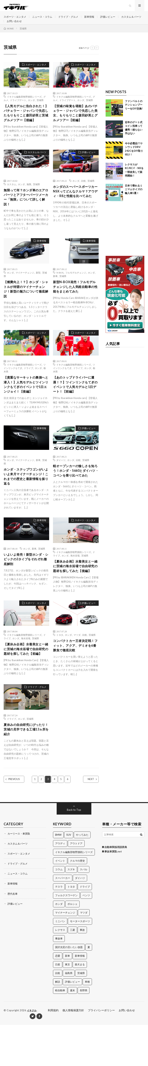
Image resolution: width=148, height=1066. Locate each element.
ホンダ (31, 108)
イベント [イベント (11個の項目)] (60, 902)
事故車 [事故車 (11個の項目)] (59, 979)
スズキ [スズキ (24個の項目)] (71, 910)
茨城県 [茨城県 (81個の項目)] (81, 1014)
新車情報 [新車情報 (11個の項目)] (80, 997)
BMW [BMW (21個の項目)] (58, 876)
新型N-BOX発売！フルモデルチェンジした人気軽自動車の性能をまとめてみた (75, 304)
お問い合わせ (42, 26)
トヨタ (59, 669)
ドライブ (28, 386)
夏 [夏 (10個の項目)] (88, 988)
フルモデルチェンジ (75, 289)
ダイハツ (61, 486)
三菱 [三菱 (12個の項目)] (72, 971)
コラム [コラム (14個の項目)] (59, 910)
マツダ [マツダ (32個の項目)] (83, 953)
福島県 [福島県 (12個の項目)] (68, 1014)
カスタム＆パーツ (17, 26)
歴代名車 (13, 934)
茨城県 (40, 108)
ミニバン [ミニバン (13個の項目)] (60, 962)
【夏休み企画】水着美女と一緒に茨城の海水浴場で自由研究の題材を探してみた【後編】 (74, 597)
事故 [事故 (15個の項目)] (82, 971)
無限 (29, 199)
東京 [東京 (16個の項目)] (67, 1005)
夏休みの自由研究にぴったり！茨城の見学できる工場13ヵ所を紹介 (25, 770)
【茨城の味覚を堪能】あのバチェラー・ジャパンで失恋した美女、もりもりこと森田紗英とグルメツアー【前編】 (74, 124)
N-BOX (60, 289)
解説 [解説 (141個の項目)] (57, 1023)
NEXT (87, 820)
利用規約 (53, 1051)
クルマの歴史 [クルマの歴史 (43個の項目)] (77, 902)
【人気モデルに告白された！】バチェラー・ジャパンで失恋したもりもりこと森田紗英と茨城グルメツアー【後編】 (25, 124)
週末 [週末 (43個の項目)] (72, 1031)
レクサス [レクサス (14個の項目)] (60, 971)
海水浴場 (75, 583)
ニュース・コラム (45, 19)
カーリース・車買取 (20, 874)
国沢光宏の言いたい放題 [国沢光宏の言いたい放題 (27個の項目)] (69, 988)
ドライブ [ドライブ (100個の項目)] (85, 927)
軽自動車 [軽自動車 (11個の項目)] (60, 1031)
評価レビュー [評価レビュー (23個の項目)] (72, 1023)
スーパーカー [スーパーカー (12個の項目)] (62, 919)
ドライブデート (18, 108)
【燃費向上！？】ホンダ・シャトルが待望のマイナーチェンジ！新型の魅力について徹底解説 (25, 307)
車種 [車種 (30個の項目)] (87, 1023)
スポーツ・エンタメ (16, 19)
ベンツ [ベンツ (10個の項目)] (86, 936)
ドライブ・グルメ (72, 19)
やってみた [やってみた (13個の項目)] (82, 876)
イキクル (32, 1051)
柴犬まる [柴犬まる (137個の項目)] (80, 1005)
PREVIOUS (18, 820)
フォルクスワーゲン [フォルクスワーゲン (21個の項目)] (66, 936)
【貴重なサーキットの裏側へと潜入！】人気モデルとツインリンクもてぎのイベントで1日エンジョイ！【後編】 (26, 406)
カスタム (11, 199)
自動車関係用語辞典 (114, 888)
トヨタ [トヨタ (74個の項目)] (71, 927)
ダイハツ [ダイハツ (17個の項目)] (80, 919)
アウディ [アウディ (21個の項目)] (60, 884)
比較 (83, 195)
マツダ (77, 669)
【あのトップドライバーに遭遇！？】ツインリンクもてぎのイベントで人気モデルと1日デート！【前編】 (74, 404)
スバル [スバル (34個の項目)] (83, 910)
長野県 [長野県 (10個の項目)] (83, 1031)
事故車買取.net (112, 892)
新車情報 (94, 19)
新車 (55, 293)
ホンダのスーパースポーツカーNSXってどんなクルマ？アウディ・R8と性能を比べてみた (75, 209)
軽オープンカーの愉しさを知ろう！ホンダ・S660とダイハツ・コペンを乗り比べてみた (75, 500)
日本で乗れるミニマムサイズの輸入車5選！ (133, 197)
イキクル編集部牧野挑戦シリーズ (24, 104)
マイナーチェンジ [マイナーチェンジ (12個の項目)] (65, 953)
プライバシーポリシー (101, 1051)
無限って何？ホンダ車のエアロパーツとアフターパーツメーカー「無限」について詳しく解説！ (25, 213)
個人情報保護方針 (73, 1051)
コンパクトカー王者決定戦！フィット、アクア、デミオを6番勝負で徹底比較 (74, 680)
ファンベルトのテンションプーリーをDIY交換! (134, 112)
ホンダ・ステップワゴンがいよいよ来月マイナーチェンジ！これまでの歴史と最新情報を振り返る (25, 503)
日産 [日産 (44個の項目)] (57, 1005)
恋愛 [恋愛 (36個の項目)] (57, 997)
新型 (38, 289)
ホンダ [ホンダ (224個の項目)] (59, 945)
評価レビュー (114, 19)
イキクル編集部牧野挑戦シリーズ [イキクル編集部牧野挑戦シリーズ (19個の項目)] (74, 893)
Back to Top (74, 851)
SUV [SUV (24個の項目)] (68, 876)
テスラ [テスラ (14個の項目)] (59, 927)
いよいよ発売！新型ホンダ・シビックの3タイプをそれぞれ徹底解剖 (26, 587)
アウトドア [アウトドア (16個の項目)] (76, 884)
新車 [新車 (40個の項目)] (67, 997)
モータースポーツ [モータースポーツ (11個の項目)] (80, 962)
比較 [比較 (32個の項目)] (57, 1014)
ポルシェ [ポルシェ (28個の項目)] (72, 945)
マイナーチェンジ (25, 289)
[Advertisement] (125, 71)
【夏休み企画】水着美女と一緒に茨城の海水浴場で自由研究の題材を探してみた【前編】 (25, 686)
